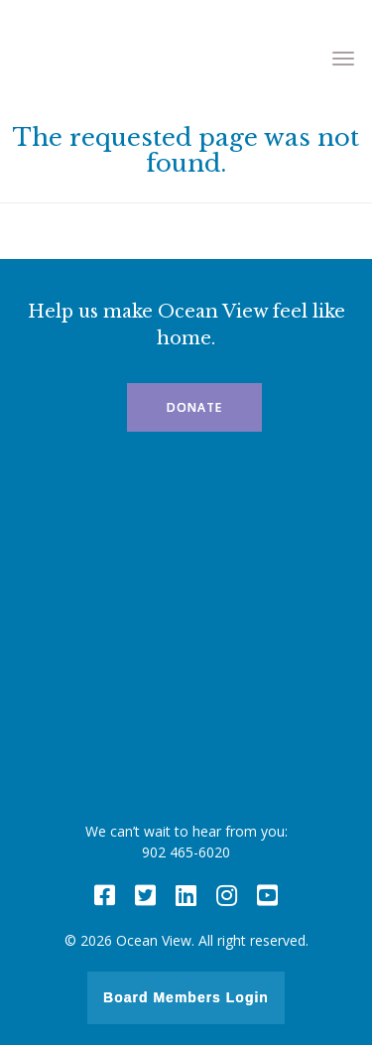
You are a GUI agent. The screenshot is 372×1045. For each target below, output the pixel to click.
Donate (194, 407)
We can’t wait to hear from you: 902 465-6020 (186, 841)
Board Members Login (186, 997)
